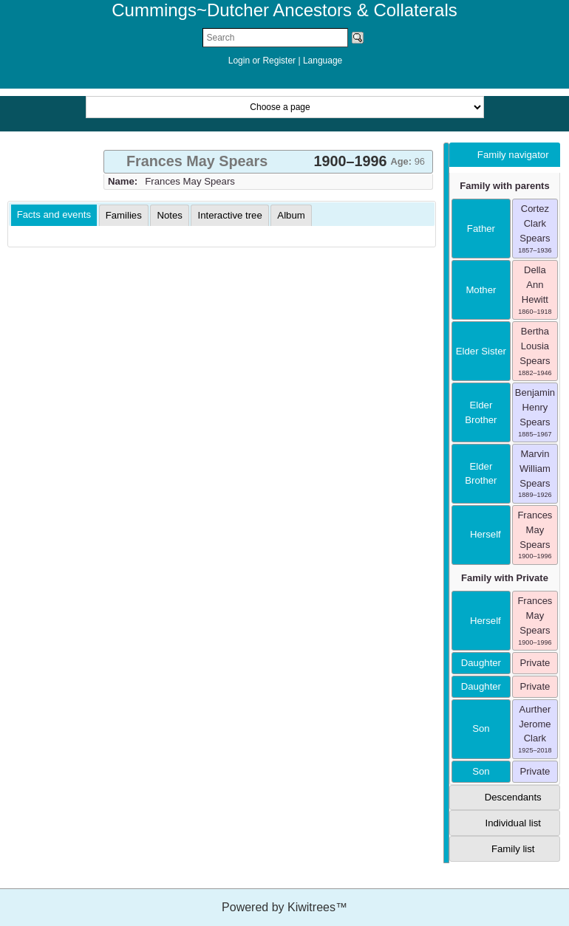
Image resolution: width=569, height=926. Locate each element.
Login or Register (263, 60)
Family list (513, 848)
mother (481, 289)
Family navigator (513, 154)
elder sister (481, 351)
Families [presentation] (124, 215)
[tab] (268, 162)
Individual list (513, 823)
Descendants (513, 797)
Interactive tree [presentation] (229, 215)
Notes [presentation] (169, 215)
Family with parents (504, 185)
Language (322, 60)
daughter (481, 662)
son (480, 728)
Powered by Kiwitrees (284, 907)
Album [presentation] (290, 215)
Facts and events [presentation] (54, 214)
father (481, 228)
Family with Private (504, 577)
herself (481, 534)
